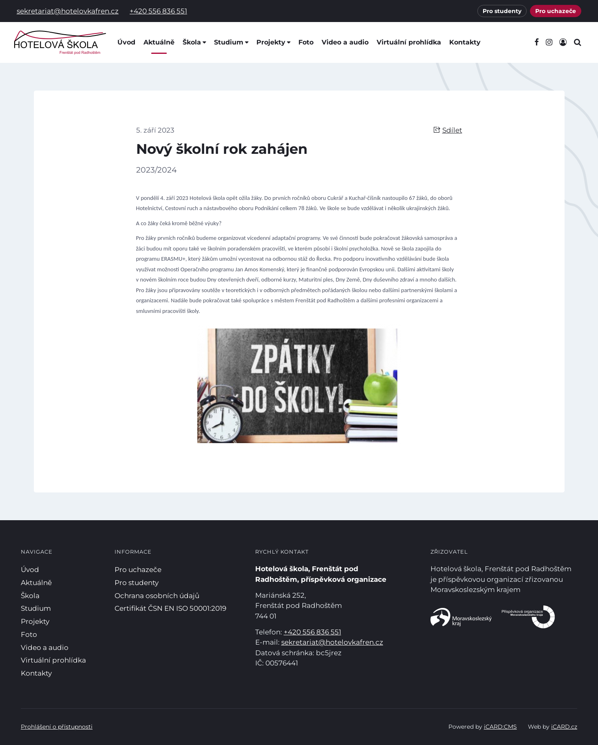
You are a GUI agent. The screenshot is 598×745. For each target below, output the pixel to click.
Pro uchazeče (555, 11)
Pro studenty (502, 11)
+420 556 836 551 (158, 11)
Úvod (126, 42)
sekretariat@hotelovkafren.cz (68, 11)
